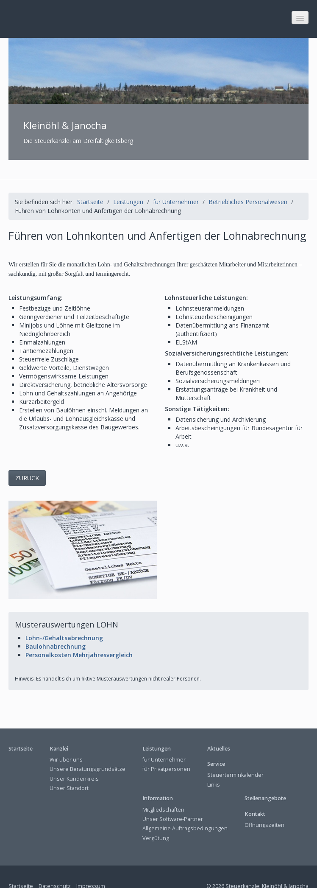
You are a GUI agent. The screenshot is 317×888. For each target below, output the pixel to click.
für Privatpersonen (166, 750)
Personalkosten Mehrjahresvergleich (79, 635)
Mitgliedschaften (163, 790)
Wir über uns (66, 740)
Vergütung (155, 818)
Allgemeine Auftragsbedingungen (185, 808)
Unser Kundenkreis (74, 759)
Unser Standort (69, 768)
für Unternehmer (164, 740)
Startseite (90, 182)
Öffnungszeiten (264, 805)
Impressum (90, 866)
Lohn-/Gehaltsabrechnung (64, 618)
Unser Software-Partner (172, 799)
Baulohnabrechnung (55, 627)
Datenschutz (55, 866)
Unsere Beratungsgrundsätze (87, 750)
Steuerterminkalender (235, 755)
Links (213, 765)
